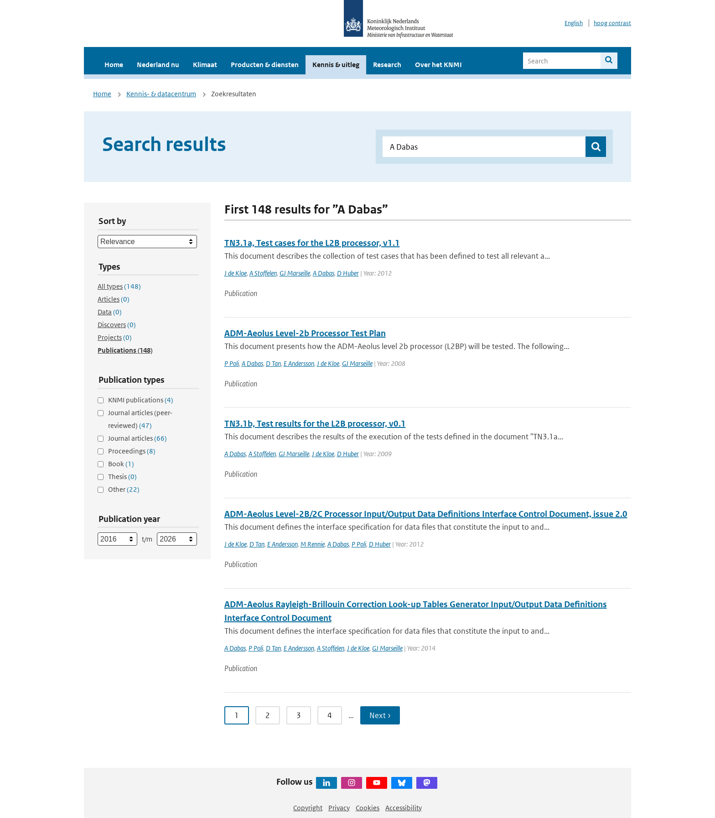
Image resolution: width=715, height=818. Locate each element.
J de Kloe (235, 273)
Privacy (339, 807)
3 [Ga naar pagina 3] (298, 715)
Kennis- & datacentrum (161, 93)
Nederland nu (158, 64)
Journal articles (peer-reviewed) (140, 419)
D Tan (273, 363)
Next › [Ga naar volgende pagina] (380, 715)
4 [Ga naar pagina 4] (329, 715)
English (574, 23)
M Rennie (313, 544)
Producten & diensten (265, 64)
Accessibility (403, 807)
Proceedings (131, 451)
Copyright (307, 807)
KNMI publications (140, 400)
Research (387, 64)
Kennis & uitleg (335, 64)
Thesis (122, 476)
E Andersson (299, 363)
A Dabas (323, 273)
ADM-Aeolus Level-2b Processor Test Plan (305, 333)
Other (124, 489)
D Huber (348, 273)
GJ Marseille (295, 273)
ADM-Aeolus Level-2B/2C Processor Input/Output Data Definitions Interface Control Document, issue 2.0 (425, 514)
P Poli (231, 363)
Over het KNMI (438, 64)
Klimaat (205, 64)
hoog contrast (612, 23)
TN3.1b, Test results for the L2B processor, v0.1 (315, 423)
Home (113, 64)
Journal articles (137, 438)
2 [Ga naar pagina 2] (267, 715)
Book (121, 463)
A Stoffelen (263, 273)
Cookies (367, 807)
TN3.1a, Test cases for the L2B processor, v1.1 (312, 243)
